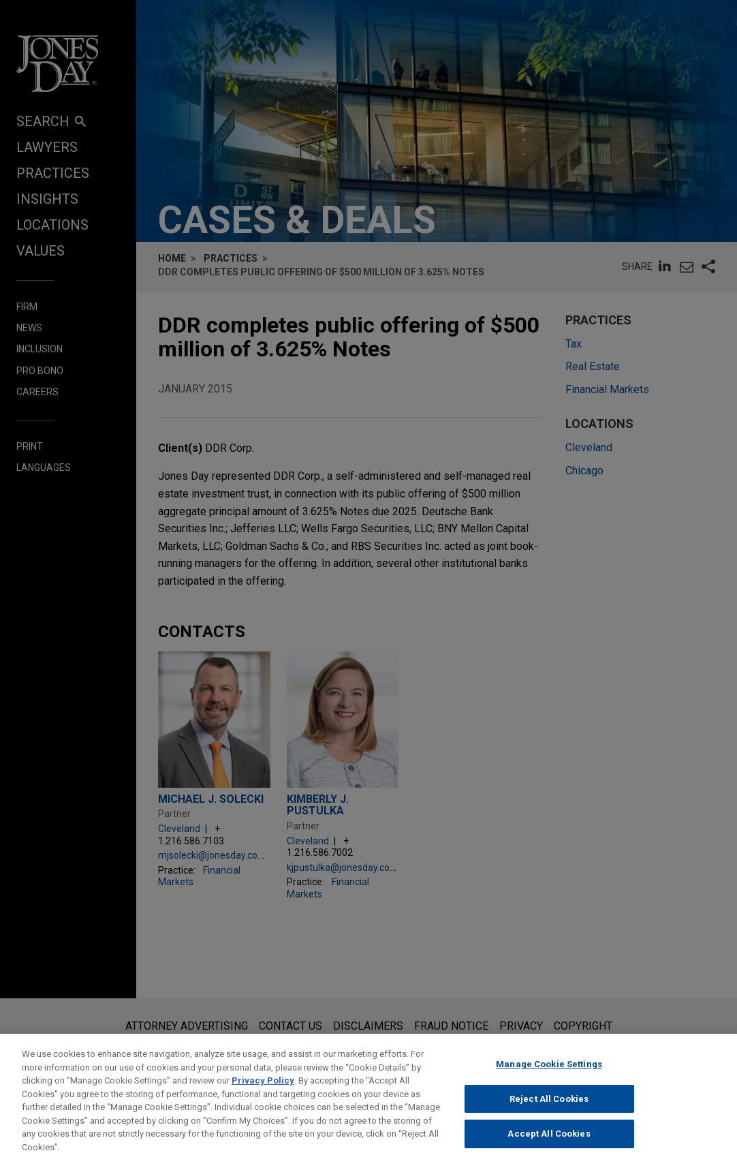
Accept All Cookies (548, 1146)
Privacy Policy (263, 1093)
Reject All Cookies (549, 1110)
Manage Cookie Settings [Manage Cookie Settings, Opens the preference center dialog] (549, 1076)
